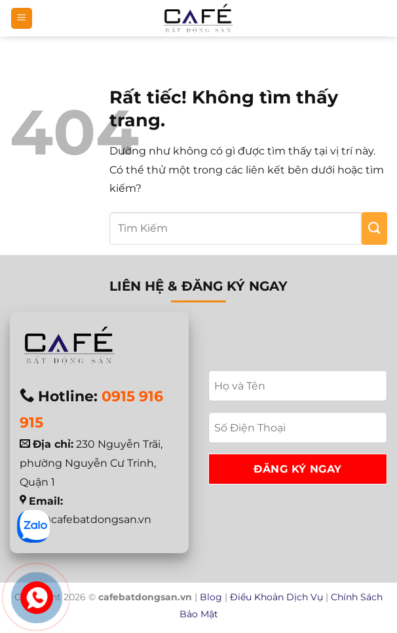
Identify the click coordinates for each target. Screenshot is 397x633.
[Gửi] (374, 228)
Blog (211, 597)
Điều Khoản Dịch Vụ (276, 597)
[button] (21, 18)
